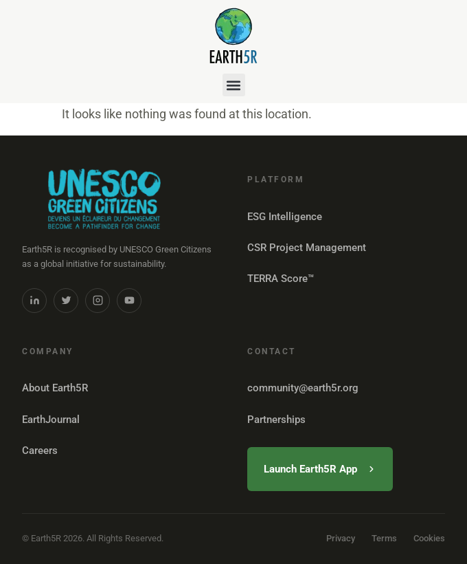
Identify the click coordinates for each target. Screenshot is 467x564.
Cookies (429, 538)
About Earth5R (55, 388)
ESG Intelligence (284, 216)
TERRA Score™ (280, 278)
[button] (234, 85)
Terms (384, 538)
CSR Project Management (306, 247)
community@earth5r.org (302, 388)
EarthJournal (51, 419)
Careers (40, 450)
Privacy (340, 538)
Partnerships (276, 419)
